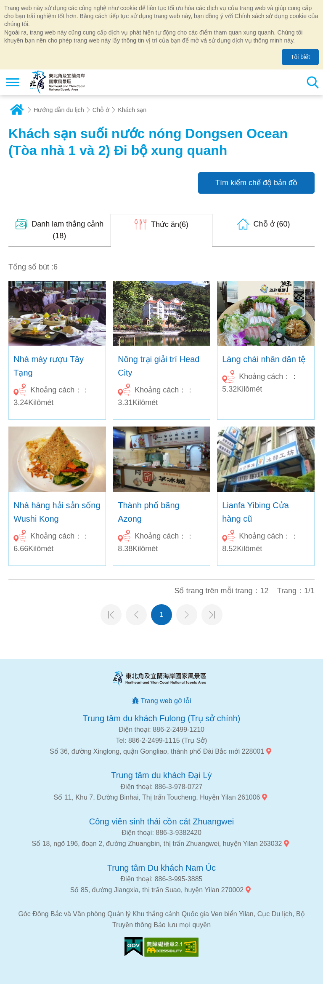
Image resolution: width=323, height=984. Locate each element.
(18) (67, 230)
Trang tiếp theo (186, 614)
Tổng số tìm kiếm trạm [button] (312, 82)
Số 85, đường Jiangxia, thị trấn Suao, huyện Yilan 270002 (157, 889)
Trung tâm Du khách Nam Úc (161, 867)
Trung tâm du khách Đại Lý (161, 775)
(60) (272, 224)
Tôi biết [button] (300, 56)
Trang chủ (16, 109)
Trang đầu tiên (111, 614)
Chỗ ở (101, 110)
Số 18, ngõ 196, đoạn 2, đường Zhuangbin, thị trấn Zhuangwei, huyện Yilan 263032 (157, 843)
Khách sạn (132, 110)
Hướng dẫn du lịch (59, 110)
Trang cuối (211, 614)
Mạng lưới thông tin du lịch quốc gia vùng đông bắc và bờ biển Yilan (57, 82)
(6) (169, 224)
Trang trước (136, 614)
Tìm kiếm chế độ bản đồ (256, 183)
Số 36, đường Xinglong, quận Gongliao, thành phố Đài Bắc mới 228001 (157, 751)
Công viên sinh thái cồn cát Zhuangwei (161, 821)
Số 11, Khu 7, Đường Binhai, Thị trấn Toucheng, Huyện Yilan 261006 (157, 797)
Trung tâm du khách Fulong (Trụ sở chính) (162, 718)
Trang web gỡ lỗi (166, 700)
